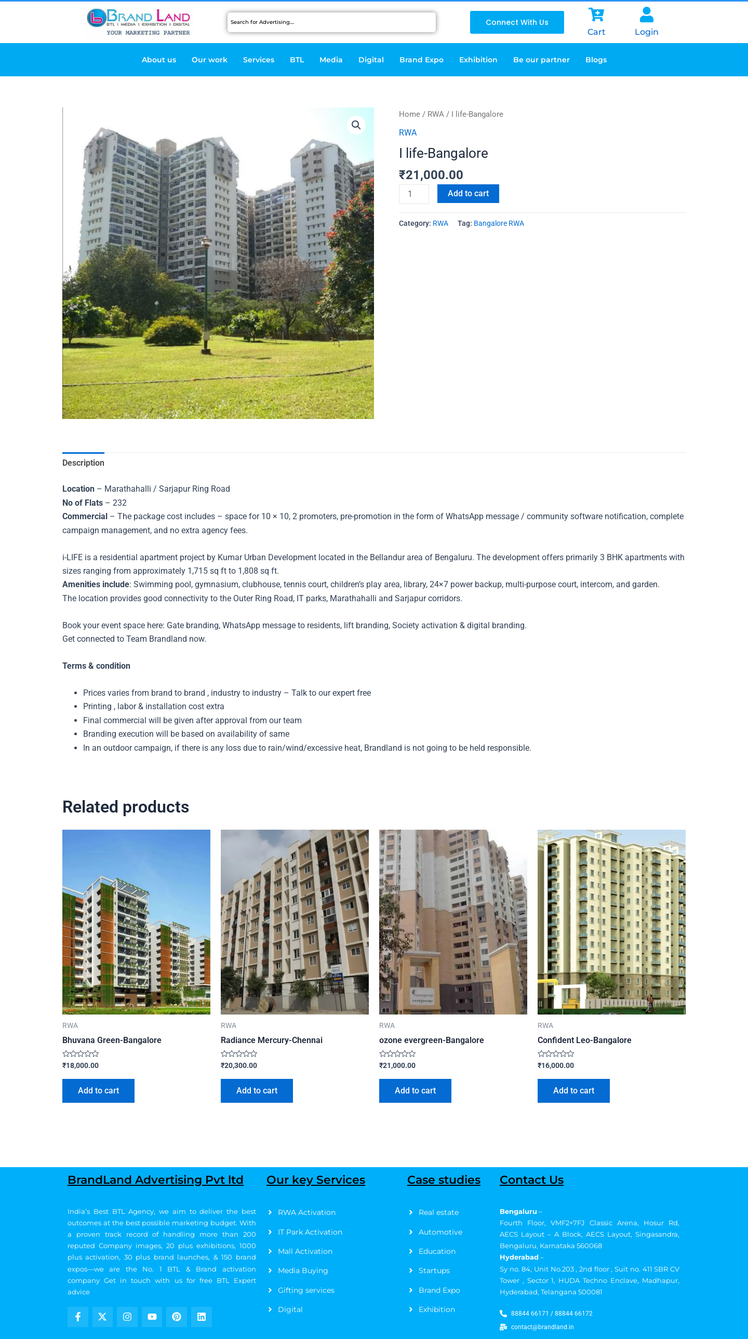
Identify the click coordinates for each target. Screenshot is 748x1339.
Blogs (596, 59)
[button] (356, 125)
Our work (210, 59)
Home (409, 114)
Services (258, 59)
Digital (371, 59)
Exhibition (478, 59)
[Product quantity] (414, 194)
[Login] (646, 14)
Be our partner (541, 59)
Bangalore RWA (499, 223)
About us (159, 59)
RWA (436, 114)
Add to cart (468, 193)
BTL (297, 59)
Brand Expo (421, 59)
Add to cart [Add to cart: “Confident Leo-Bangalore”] (573, 1090)
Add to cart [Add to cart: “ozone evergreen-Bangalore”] (415, 1090)
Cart (596, 32)
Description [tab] (83, 463)
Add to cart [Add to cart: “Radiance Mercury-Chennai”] (256, 1090)
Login (647, 32)
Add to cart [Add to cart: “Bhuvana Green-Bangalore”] (98, 1090)
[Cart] (596, 14)
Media (331, 59)
